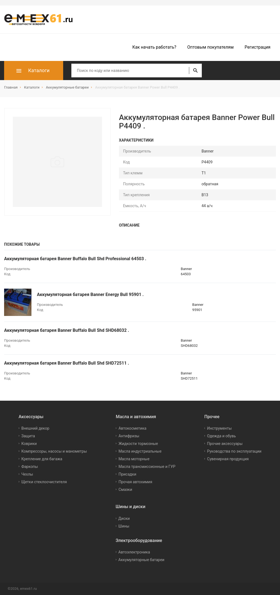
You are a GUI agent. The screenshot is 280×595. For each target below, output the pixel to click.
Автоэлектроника (134, 552)
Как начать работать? (154, 47)
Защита (28, 436)
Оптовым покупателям (210, 47)
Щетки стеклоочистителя (44, 482)
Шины (123, 526)
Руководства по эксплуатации (234, 451)
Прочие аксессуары (225, 443)
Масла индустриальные (139, 451)
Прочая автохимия (135, 482)
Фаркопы (29, 466)
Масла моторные (133, 459)
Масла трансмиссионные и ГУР (146, 466)
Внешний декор (35, 428)
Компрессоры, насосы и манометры (54, 451)
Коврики (29, 443)
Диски (124, 518)
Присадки (127, 474)
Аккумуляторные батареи (141, 560)
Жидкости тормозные (138, 443)
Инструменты (219, 428)
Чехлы (27, 474)
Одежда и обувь (221, 436)
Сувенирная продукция (228, 459)
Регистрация (257, 47)
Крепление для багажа (41, 459)
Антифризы (128, 436)
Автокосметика (132, 428)
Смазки (125, 489)
